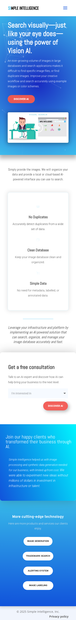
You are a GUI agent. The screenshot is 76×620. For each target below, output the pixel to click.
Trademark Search (38, 556)
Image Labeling (38, 585)
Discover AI (21, 99)
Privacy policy (59, 616)
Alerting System (38, 570)
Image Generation (38, 541)
